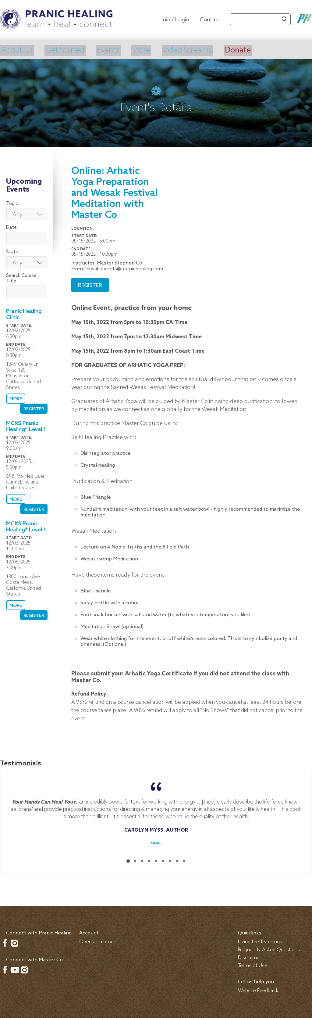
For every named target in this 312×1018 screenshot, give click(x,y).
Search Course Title (21, 277)
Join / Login (175, 19)
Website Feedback (258, 989)
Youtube (15, 968)
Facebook (5, 942)
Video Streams (193, 50)
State (12, 251)
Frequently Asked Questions (269, 948)
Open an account (98, 941)
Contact (210, 19)
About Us (17, 50)
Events (111, 50)
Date (11, 226)
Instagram (15, 942)
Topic (12, 202)
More (15, 398)
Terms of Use (252, 964)
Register (34, 408)
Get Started (66, 50)
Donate (245, 50)
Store (144, 50)
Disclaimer (249, 956)
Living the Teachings (260, 941)
